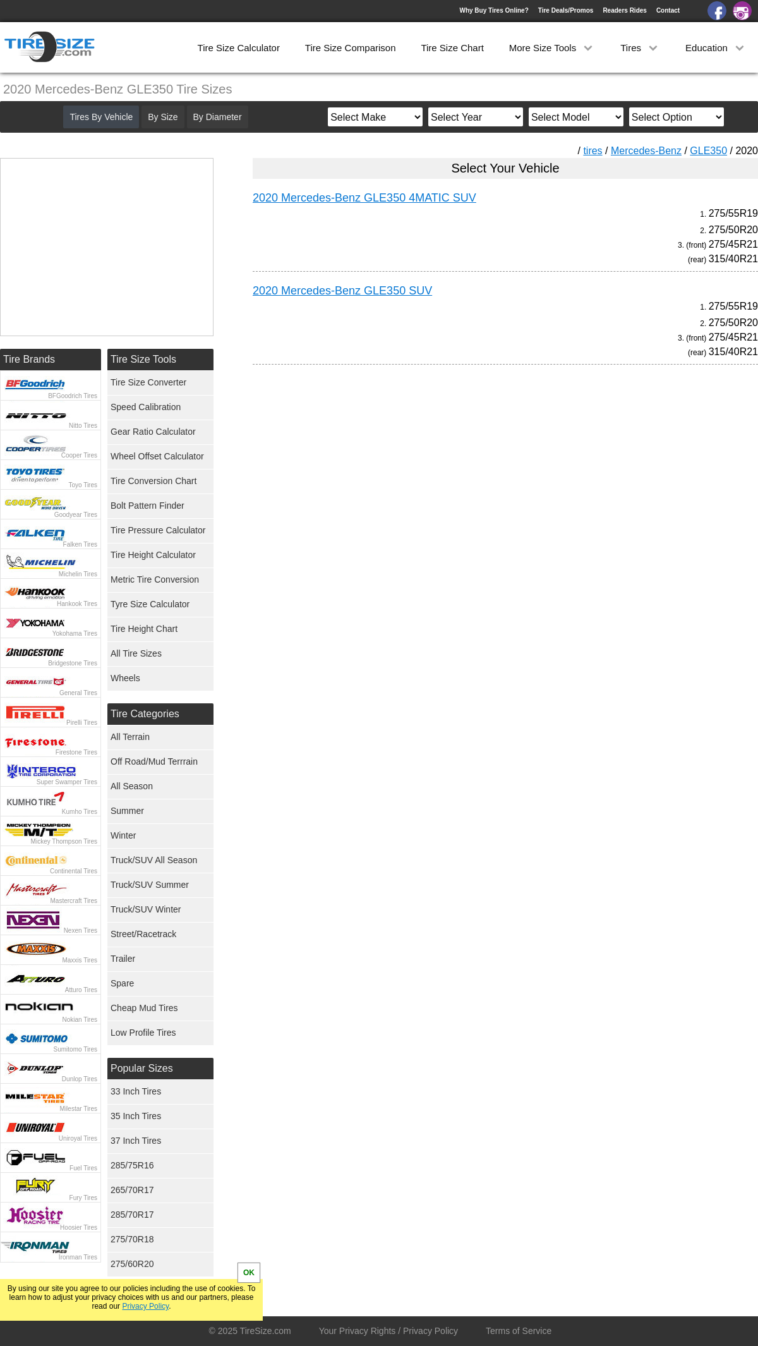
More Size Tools (552, 47)
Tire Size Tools (143, 359)
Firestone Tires (76, 752)
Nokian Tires (79, 1019)
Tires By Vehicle (101, 117)
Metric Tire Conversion (155, 579)
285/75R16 (132, 1165)
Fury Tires (83, 1197)
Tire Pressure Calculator (158, 530)
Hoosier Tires (78, 1227)
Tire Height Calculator (153, 555)
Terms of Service (518, 1331)
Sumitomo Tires (75, 1049)
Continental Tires (73, 871)
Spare (122, 983)
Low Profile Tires (143, 1033)
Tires (640, 47)
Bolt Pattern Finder (147, 505)
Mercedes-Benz (646, 150)
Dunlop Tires (79, 1079)
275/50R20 (733, 229)
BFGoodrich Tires (72, 395)
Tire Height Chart (144, 629)
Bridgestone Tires (72, 663)
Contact (668, 10)
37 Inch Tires (136, 1141)
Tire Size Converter (148, 382)
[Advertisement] (483, 492)
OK (249, 1272)
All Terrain (130, 737)
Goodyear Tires (75, 514)
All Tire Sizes (136, 653)
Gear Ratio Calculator (153, 432)
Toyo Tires (82, 485)
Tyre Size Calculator (150, 604)
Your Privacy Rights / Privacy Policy (388, 1331)
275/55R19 (733, 213)
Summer (127, 811)
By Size (162, 117)
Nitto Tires (83, 425)
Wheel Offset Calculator (157, 456)
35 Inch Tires (136, 1116)
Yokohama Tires (74, 633)
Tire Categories (145, 713)
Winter (123, 835)
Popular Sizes (142, 1068)
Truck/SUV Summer (150, 885)
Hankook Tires (77, 603)
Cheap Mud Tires (144, 1008)
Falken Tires (80, 544)
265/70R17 (132, 1190)
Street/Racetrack (143, 934)
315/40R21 (733, 258)
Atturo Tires (81, 989)
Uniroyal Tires (78, 1138)
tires (592, 150)
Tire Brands (29, 359)
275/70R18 (132, 1239)
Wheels (125, 678)
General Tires (78, 692)
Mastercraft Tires (74, 900)
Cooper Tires (79, 455)
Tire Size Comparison (350, 47)
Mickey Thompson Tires (64, 841)
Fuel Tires (83, 1168)
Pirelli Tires (81, 722)
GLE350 (708, 150)
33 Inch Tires (136, 1091)
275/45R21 (733, 244)
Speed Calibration (146, 407)
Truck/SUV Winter (146, 909)
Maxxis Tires (79, 960)
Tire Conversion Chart (153, 481)
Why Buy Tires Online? (493, 10)
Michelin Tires (78, 574)
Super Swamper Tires (67, 782)
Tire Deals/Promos (566, 10)
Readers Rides (624, 10)
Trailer (123, 959)
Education (716, 47)
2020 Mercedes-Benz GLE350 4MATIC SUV (364, 197)
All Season (132, 786)
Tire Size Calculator (239, 47)
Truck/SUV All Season (154, 860)
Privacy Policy (145, 1306)
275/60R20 (132, 1264)
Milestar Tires (78, 1108)
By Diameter (217, 117)
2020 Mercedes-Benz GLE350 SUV (342, 290)
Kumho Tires (79, 811)
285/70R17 (132, 1215)
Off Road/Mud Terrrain (154, 761)
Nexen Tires (80, 930)
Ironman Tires (78, 1257)
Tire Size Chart (452, 47)
